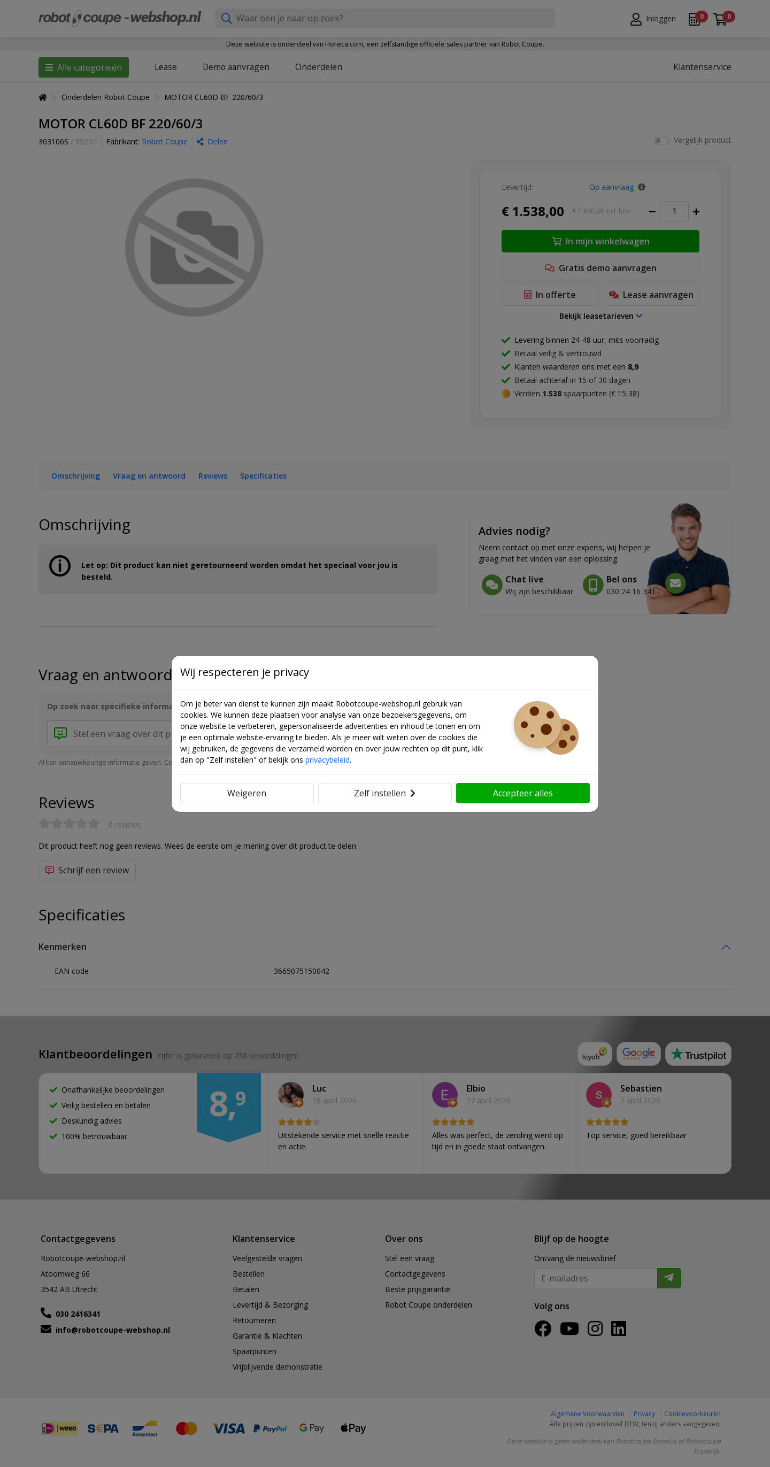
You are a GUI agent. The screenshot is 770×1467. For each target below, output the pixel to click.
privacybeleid (327, 760)
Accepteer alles (523, 793)
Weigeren (246, 793)
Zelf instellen (384, 793)
